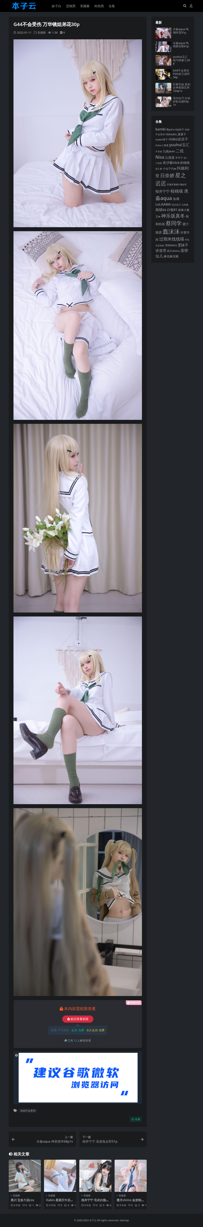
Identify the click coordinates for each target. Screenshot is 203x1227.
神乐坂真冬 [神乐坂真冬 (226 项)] (173, 216)
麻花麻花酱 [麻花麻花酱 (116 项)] (171, 256)
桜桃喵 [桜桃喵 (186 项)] (176, 191)
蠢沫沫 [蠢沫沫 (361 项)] (171, 231)
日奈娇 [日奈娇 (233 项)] (167, 175)
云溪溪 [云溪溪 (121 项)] (169, 157)
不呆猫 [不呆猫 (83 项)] (158, 151)
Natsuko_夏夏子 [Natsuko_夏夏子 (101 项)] (176, 134)
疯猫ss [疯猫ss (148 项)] (160, 209)
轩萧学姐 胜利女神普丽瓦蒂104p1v (181, 87)
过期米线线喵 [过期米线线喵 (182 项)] (171, 239)
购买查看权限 (77, 1019)
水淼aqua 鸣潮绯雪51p (181, 30)
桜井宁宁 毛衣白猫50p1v (95, 1202)
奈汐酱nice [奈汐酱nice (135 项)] (171, 162)
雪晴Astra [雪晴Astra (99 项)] (171, 245)
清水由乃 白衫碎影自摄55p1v (181, 101)
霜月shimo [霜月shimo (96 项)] (173, 251)
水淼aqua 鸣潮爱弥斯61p (181, 44)
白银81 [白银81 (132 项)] (172, 209)
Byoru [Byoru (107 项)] (171, 129)
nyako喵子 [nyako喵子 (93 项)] (161, 139)
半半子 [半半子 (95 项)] (179, 157)
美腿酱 (41, 32)
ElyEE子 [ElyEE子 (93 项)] (179, 129)
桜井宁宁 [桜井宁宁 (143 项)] (162, 191)
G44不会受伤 (27, 1110)
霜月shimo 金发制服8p (130, 1202)
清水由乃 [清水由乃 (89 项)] (176, 204)
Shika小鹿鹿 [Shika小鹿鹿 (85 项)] (162, 145)
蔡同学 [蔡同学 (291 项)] (174, 223)
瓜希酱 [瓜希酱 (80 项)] (185, 204)
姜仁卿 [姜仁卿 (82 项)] (158, 168)
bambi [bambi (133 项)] (160, 129)
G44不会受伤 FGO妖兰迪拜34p (181, 74)
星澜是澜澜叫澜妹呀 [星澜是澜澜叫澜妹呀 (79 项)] (177, 184)
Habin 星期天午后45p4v (60, 1202)
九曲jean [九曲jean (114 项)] (169, 151)
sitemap (124, 1220)
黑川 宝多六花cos (22, 1200)
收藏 (135, 1119)
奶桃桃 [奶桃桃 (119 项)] (185, 162)
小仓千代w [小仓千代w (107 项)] (169, 168)
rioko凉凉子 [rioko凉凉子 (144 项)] (178, 139)
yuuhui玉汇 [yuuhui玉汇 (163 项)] (179, 144)
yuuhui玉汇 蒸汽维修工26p (181, 60)
